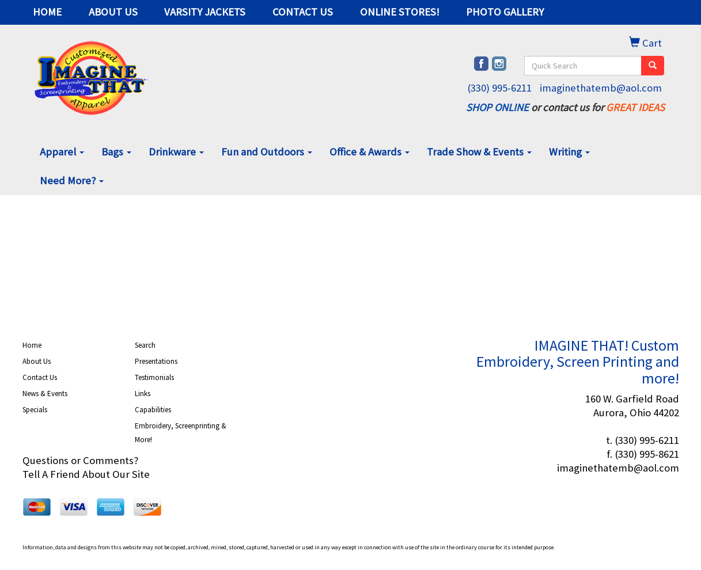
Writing (569, 151)
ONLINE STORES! (399, 11)
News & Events (44, 393)
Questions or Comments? (80, 460)
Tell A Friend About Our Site (86, 474)
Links (142, 393)
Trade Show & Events (479, 151)
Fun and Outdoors (266, 151)
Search (145, 345)
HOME (47, 11)
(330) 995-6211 (499, 87)
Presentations (156, 361)
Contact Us (39, 377)
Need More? (72, 180)
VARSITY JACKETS (204, 11)
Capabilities (153, 410)
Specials (34, 410)
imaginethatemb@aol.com (601, 87)
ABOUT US (113, 11)
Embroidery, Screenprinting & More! (180, 432)
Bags (116, 151)
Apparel (62, 151)
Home (31, 345)
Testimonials (154, 377)
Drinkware (176, 151)
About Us (36, 361)
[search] (652, 65)
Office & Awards (369, 151)
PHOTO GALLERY (505, 11)
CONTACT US (302, 11)
